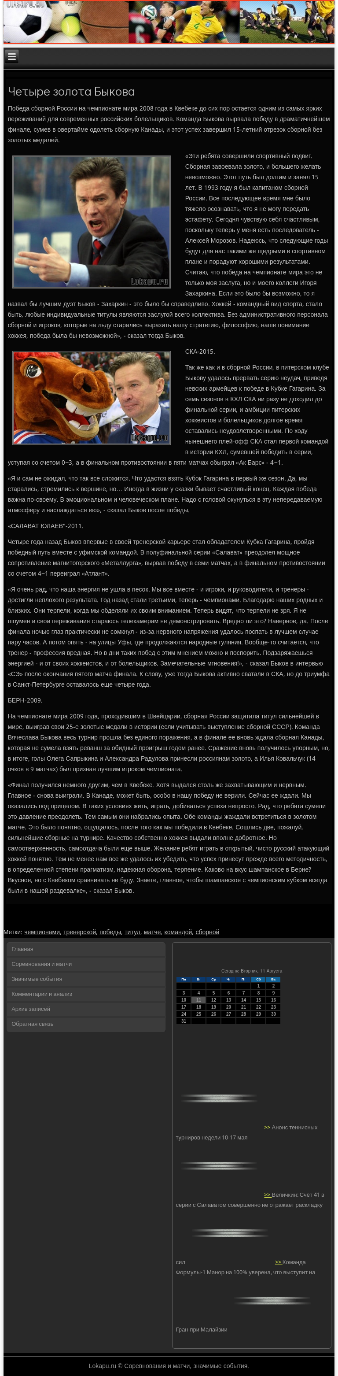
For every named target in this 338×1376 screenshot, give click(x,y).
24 (183, 1014)
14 (243, 1000)
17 (183, 1007)
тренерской (79, 932)
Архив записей (30, 1009)
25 (198, 1014)
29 (258, 1014)
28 (243, 1014)
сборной (207, 932)
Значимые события (36, 979)
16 (273, 1000)
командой (178, 932)
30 (273, 1014)
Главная (22, 949)
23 (273, 1007)
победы (110, 932)
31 (183, 1021)
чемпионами (42, 932)
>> (268, 1128)
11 (198, 1000)
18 (198, 1007)
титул (132, 932)
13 (228, 1000)
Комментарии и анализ (41, 994)
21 (243, 1007)
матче (152, 932)
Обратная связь (32, 1024)
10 (183, 1000)
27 (228, 1014)
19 (213, 1007)
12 (213, 1000)
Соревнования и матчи (41, 964)
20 (228, 1007)
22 (258, 1007)
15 (258, 1000)
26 (213, 1014)
